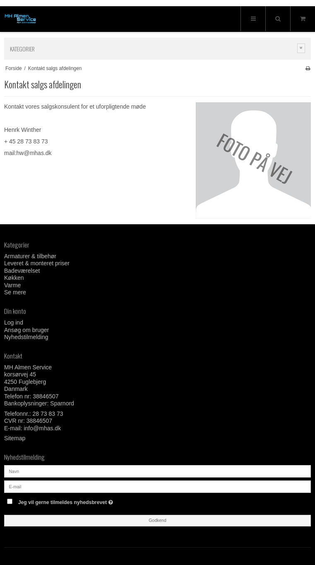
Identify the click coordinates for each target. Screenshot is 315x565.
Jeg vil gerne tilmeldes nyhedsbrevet (86, 500)
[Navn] (157, 471)
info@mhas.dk (42, 428)
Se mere (15, 292)
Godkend (157, 520)
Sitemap (14, 438)
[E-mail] (157, 486)
